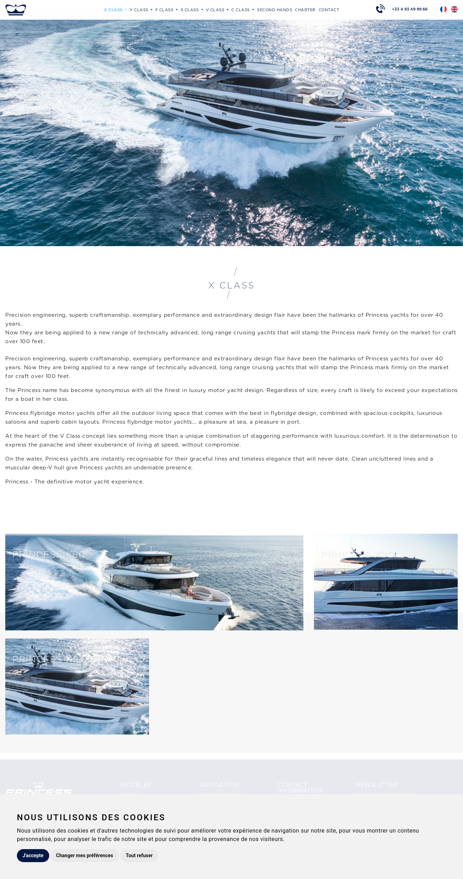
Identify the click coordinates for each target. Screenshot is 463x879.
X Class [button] (114, 9)
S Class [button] (190, 9)
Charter (305, 9)
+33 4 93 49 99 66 (409, 8)
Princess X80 (48, 554)
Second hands (274, 9)
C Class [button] (241, 9)
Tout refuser (139, 855)
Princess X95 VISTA (64, 659)
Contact (329, 9)
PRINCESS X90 (357, 554)
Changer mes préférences (84, 855)
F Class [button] (165, 9)
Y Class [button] (139, 9)
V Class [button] (216, 9)
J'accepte (33, 855)
